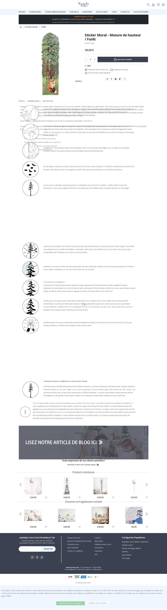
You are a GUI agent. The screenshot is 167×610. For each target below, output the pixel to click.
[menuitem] (22, 12)
